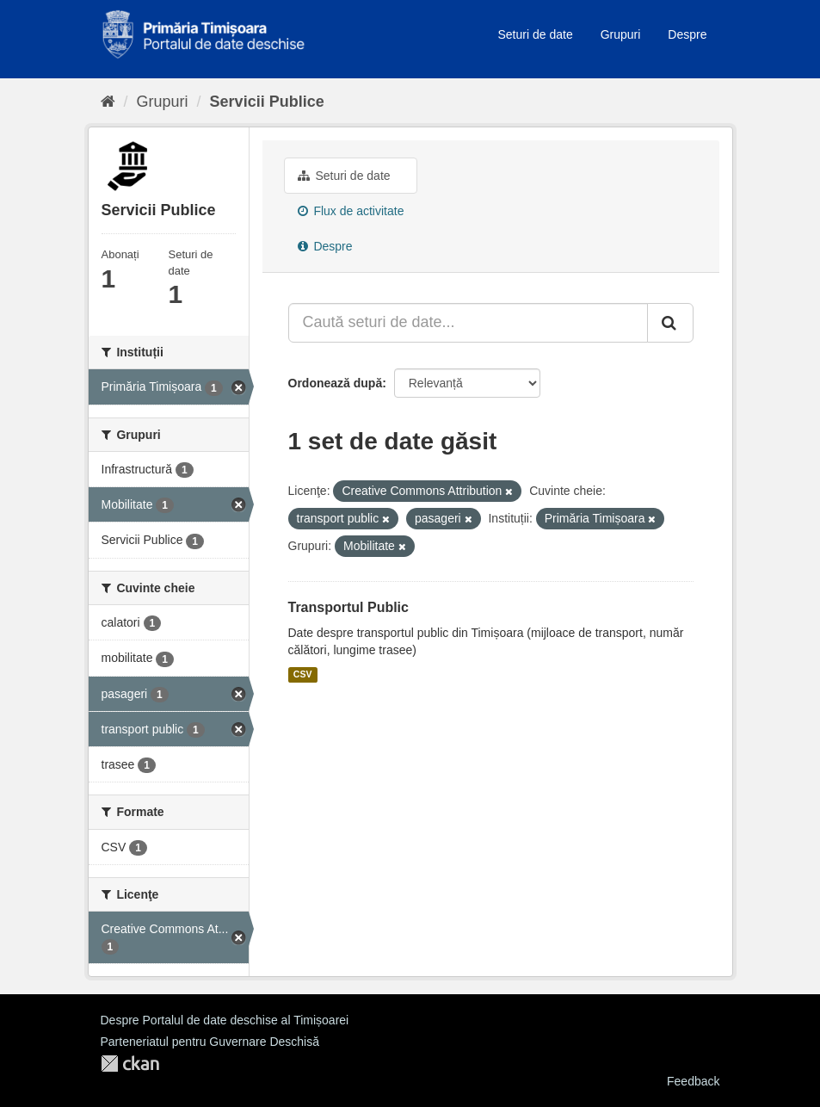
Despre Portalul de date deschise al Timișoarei (225, 1020)
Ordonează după (335, 383)
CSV (302, 675)
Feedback (693, 1081)
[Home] (108, 101)
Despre (687, 34)
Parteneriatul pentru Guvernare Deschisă (210, 1041)
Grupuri (621, 34)
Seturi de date (535, 34)
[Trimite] (670, 323)
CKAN (130, 1063)
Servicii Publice (267, 101)
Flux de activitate (351, 211)
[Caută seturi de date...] (468, 323)
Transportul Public (348, 607)
